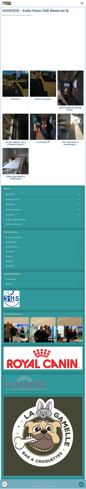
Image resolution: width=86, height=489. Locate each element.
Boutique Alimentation (13, 210)
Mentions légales (35, 486)
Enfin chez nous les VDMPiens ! (15, 177)
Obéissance (43, 261)
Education (43, 256)
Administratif (10, 204)
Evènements (43, 252)
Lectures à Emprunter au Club (15, 219)
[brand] (7, 3)
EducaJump (43, 266)
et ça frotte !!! (42, 142)
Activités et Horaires (12, 199)
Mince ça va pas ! (43, 99)
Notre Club (43, 284)
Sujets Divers (10, 215)
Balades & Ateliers (43, 247)
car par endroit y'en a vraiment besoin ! (15, 143)
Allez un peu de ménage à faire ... (70, 108)
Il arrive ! (15, 99)
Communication (43, 279)
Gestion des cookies (49, 486)
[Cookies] (4, 484)
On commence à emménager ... (70, 143)
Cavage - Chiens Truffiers (43, 237)
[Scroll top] (81, 484)
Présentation (10, 194)
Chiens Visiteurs (43, 242)
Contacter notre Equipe (13, 224)
